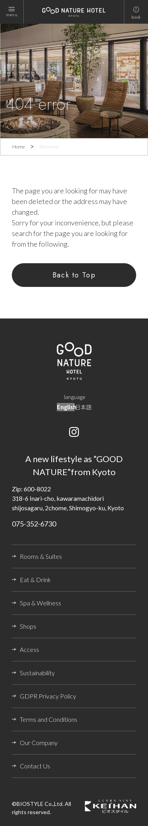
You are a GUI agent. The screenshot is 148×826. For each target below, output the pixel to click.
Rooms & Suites (41, 556)
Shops (28, 626)
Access (29, 649)
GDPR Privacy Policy (48, 696)
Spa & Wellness (40, 603)
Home (18, 147)
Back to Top (74, 275)
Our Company (39, 742)
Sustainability (37, 672)
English (67, 407)
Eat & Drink (35, 579)
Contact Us (35, 766)
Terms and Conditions (48, 719)
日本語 (83, 407)
